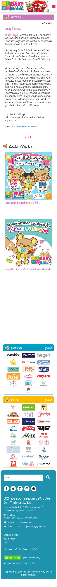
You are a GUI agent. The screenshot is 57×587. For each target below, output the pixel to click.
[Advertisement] (28, 314)
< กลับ (28, 137)
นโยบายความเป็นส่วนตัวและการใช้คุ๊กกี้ (20, 549)
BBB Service (9, 539)
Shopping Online (11, 535)
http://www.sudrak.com (26, 126)
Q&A (6, 542)
